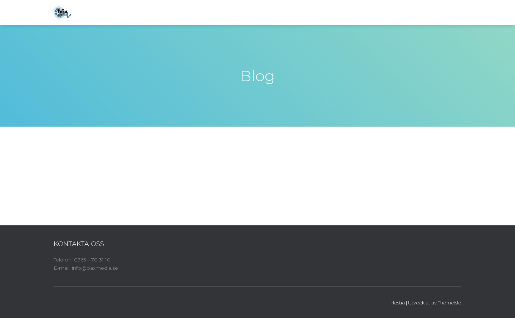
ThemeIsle (449, 302)
